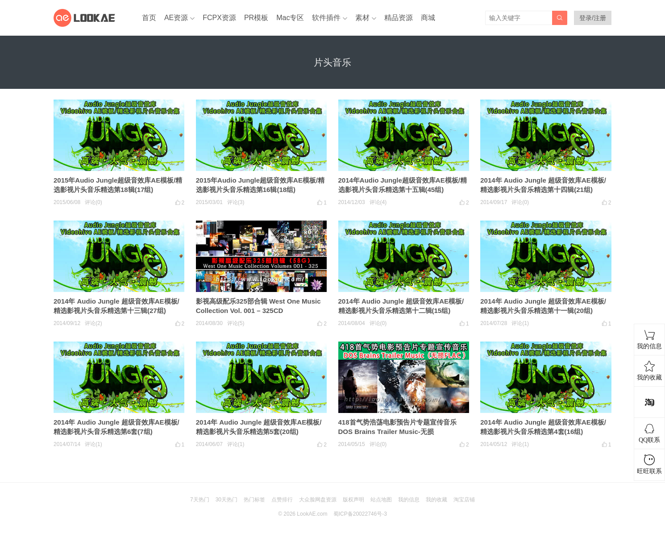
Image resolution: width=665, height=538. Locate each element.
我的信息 (409, 499)
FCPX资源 (219, 17)
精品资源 (398, 17)
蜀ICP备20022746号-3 (360, 514)
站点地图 (381, 499)
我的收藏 (436, 499)
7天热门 (199, 499)
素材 (362, 17)
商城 (428, 17)
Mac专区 (290, 17)
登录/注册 (592, 17)
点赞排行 (282, 499)
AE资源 (176, 17)
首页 (149, 17)
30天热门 (226, 499)
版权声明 (353, 499)
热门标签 (254, 499)
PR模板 (256, 17)
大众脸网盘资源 (318, 499)
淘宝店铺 (464, 499)
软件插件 (326, 17)
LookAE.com (312, 514)
